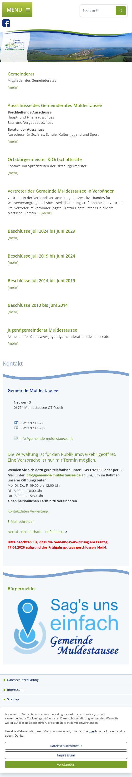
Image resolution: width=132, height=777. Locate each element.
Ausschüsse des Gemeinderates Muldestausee (55, 105)
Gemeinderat (21, 74)
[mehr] (13, 87)
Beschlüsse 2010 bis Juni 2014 (38, 305)
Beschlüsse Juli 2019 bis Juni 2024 (41, 256)
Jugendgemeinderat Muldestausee (42, 330)
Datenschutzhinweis (66, 746)
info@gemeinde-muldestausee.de (47, 438)
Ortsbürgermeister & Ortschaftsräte (45, 159)
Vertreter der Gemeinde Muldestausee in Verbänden (61, 191)
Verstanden (66, 764)
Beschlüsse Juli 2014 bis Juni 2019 (41, 280)
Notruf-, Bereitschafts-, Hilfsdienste (36, 531)
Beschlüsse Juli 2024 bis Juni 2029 (41, 231)
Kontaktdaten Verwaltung (28, 511)
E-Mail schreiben (21, 521)
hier (91, 731)
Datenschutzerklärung (22, 680)
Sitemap (12, 699)
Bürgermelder (22, 588)
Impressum (66, 755)
